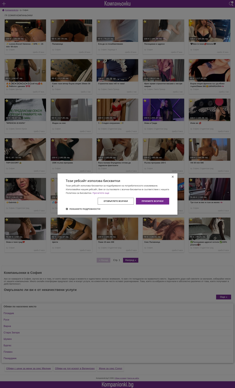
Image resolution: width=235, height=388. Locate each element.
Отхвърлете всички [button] (116, 201)
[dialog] (117, 194)
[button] (83, 209)
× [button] (172, 177)
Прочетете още (100, 192)
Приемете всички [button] (153, 201)
